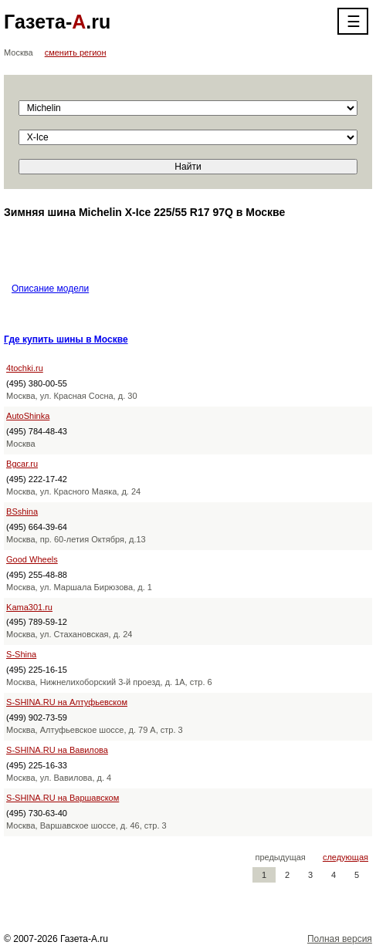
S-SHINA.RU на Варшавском (62, 797)
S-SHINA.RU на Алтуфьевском (66, 702)
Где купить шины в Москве (66, 339)
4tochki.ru (24, 368)
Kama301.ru (29, 607)
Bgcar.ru (22, 463)
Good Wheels (32, 559)
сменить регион (76, 52)
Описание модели (50, 288)
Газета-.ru (57, 21)
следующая (345, 857)
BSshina (22, 511)
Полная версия (339, 938)
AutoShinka (27, 415)
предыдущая (281, 857)
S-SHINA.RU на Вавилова (57, 750)
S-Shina (21, 654)
